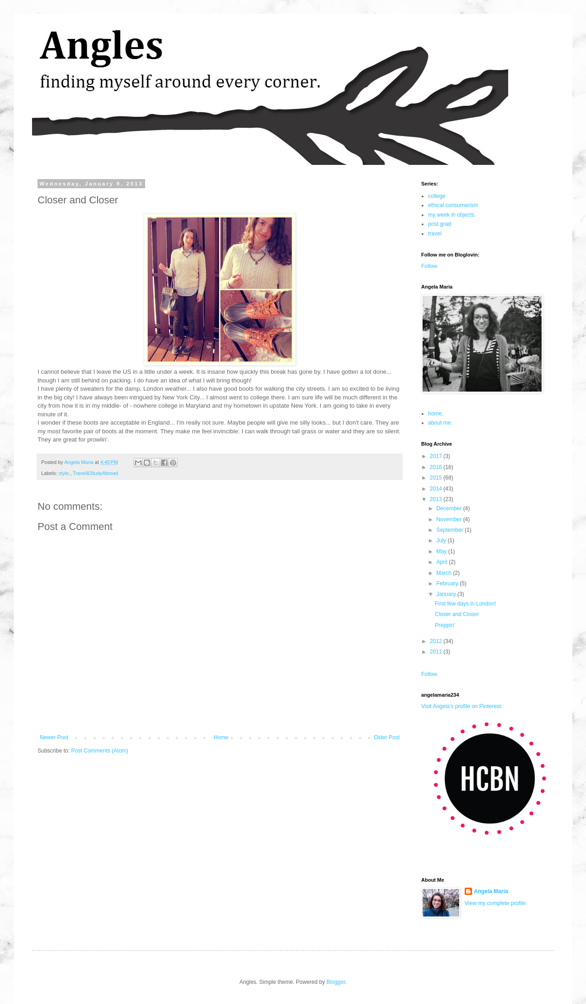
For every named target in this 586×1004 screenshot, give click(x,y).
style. (64, 473)
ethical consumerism (453, 205)
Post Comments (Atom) (99, 751)
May (442, 551)
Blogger (335, 982)
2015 (437, 478)
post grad (439, 224)
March (444, 573)
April (442, 562)
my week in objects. (452, 215)
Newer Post (54, 737)
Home (221, 737)
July (442, 540)
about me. (440, 423)
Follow (429, 266)
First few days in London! (465, 603)
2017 (437, 456)
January (446, 594)
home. (435, 413)
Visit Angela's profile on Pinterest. (462, 706)
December (449, 508)
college (436, 196)
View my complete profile (495, 903)
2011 (437, 652)
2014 (437, 489)
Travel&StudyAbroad (95, 473)
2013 (437, 499)
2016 (437, 467)
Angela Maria (491, 891)
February (448, 583)
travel (434, 233)
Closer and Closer (457, 614)
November (449, 519)
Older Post (387, 737)
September (450, 530)
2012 (437, 641)
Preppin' (445, 625)
